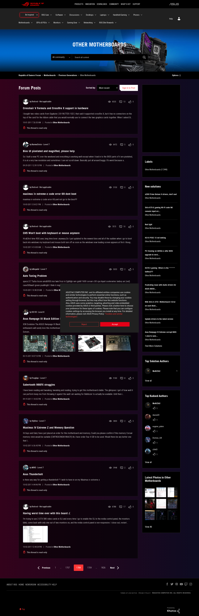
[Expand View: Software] (65, 15)
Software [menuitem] (59, 15)
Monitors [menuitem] (57, 23)
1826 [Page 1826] (103, 567)
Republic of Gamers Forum (30, 75)
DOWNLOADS (102, 4)
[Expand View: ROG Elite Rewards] (115, 23)
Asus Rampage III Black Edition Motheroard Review (52, 318)
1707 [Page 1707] (67, 567)
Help (171, 19)
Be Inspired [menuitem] (29, 15)
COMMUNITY (114, 4)
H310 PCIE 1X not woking (155, 237)
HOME (21, 584)
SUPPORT (136, 4)
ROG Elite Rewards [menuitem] (106, 23)
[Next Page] (115, 568)
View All (148, 526)
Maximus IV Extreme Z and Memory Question (48, 427)
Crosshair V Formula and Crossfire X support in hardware (55, 108)
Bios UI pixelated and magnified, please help (49, 151)
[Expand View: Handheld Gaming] (128, 15)
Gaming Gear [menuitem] (72, 23)
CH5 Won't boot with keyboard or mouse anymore (51, 233)
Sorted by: (90, 88)
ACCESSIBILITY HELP (47, 584)
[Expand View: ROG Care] (51, 15)
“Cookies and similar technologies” (81, 315)
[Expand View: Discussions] (81, 15)
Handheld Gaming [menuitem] (120, 15)
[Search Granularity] (61, 57)
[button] (150, 492)
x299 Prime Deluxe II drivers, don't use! (161, 194)
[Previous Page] (43, 568)
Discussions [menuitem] (74, 15)
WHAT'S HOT (126, 4)
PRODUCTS (79, 4)
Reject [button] (84, 323)
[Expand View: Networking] (94, 23)
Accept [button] (115, 323)
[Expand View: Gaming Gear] (79, 23)
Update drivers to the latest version (159, 319)
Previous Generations (68, 75)
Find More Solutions (153, 346)
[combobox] (110, 57)
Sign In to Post (128, 88)
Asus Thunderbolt (33, 474)
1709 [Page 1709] (89, 567)
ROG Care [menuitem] (45, 15)
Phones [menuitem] (136, 15)
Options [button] (175, 75)
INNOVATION (90, 4)
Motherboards (50, 75)
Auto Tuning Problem (35, 275)
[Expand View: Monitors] (62, 23)
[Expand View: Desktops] (95, 15)
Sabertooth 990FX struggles (39, 384)
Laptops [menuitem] (103, 15)
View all (148, 380)
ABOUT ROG (12, 584)
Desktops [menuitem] (89, 15)
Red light (148, 224)
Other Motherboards (61, 122)
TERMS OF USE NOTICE (128, 593)
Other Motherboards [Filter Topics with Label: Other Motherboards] (153, 169)
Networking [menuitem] (88, 23)
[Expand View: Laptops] (108, 15)
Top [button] (23, 609)
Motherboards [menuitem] (24, 23)
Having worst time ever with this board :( (46, 513)
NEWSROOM (30, 584)
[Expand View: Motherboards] (31, 23)
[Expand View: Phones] (141, 15)
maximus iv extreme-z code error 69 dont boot (49, 193)
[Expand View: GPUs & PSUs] (49, 23)
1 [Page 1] (55, 567)
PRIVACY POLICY (144, 593)
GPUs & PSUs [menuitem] (41, 23)
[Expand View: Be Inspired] (37, 15)
